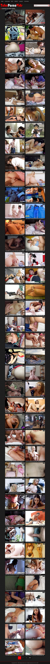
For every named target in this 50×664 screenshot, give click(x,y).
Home (2, 1)
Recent (16, 1)
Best (12, 1)
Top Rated (26, 1)
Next (30, 657)
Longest (21, 1)
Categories (7, 1)
